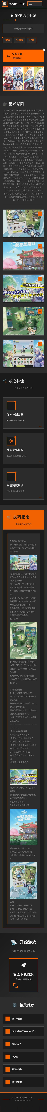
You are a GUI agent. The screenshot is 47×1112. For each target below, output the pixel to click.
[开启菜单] (34, 3)
